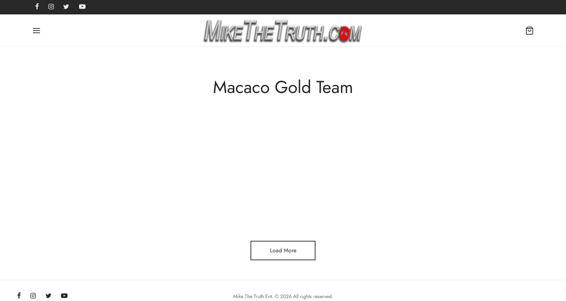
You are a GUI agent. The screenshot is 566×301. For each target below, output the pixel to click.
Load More (283, 250)
